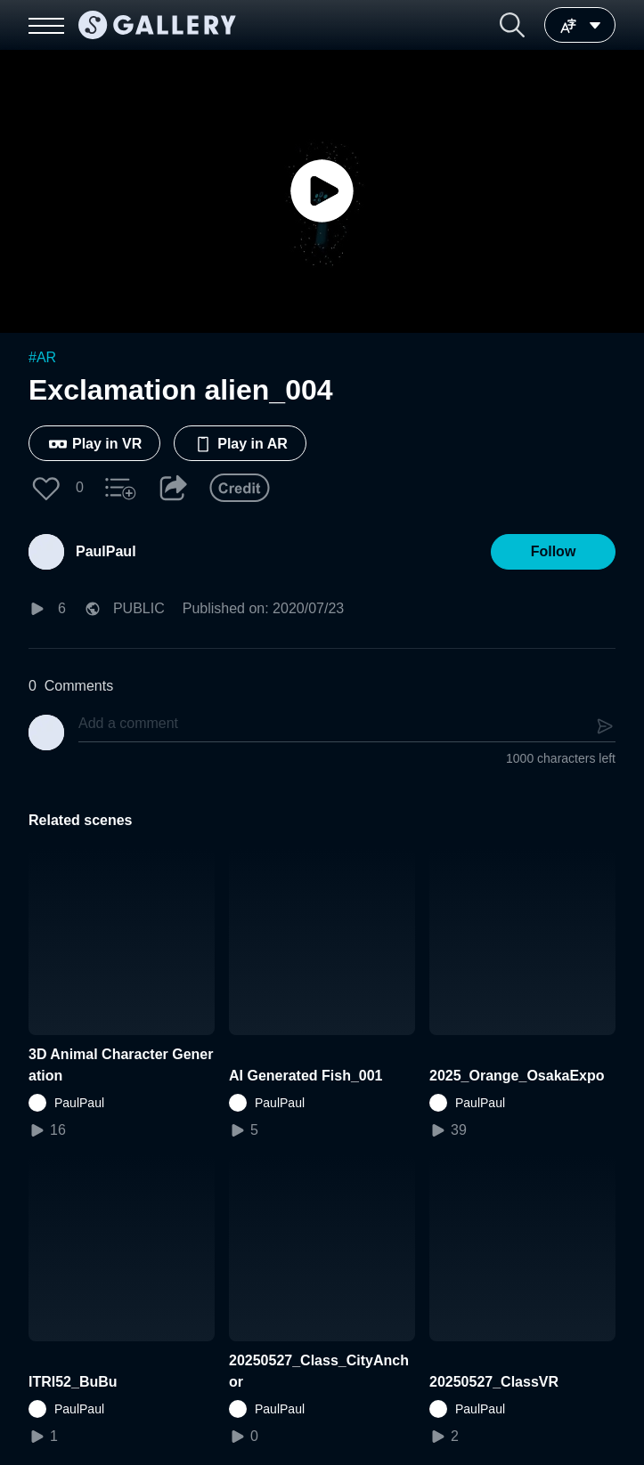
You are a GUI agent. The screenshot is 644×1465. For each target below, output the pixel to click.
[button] (512, 25)
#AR (42, 357)
